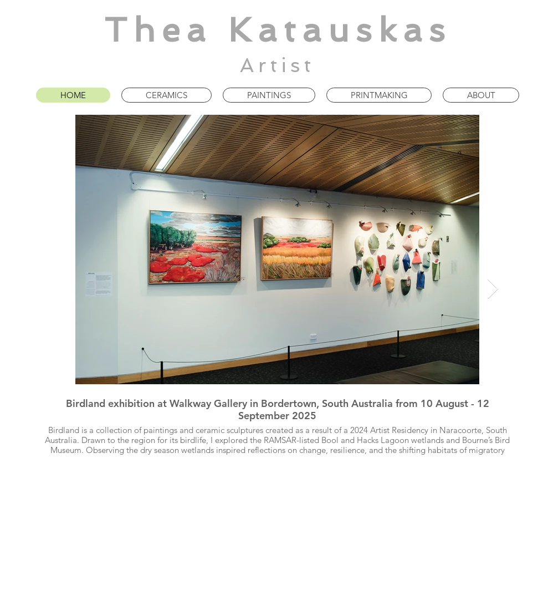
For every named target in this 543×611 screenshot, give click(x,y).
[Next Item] (492, 289)
